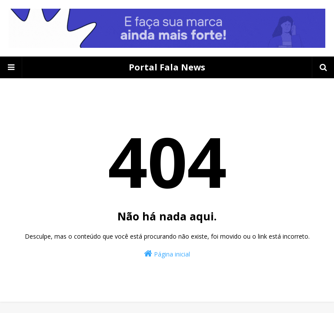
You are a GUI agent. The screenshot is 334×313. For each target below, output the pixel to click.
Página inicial (167, 253)
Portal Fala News (167, 67)
